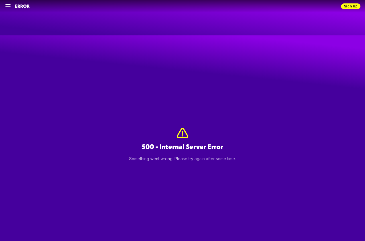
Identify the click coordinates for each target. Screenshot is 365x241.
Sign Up (351, 6)
